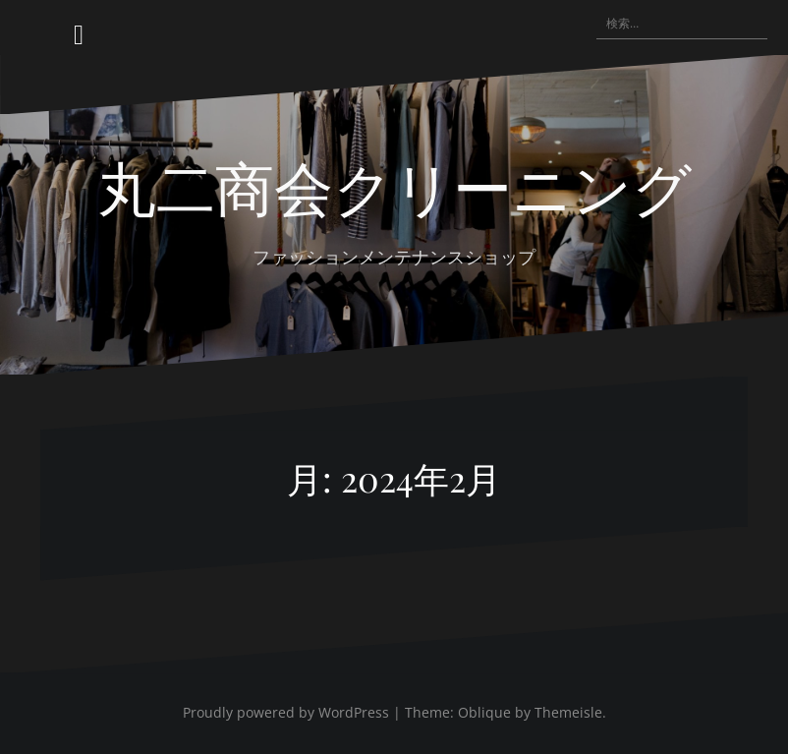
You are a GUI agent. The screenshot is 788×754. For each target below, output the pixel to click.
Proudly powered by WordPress (286, 712)
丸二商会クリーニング (394, 185)
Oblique (484, 712)
